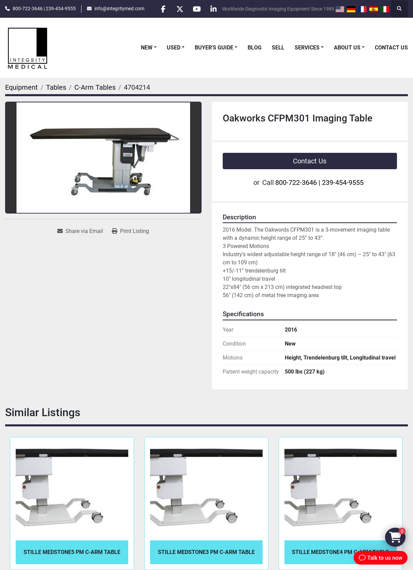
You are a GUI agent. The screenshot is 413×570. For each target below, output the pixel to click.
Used (173, 47)
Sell (278, 47)
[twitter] (178, 8)
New (146, 47)
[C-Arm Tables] (95, 87)
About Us (347, 47)
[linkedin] (213, 8)
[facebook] (160, 8)
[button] (149, 48)
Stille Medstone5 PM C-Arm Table (72, 552)
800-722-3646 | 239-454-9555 (44, 8)
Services (307, 47)
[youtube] (195, 8)
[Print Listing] (130, 231)
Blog (255, 47)
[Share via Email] (80, 231)
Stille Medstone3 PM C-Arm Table (206, 552)
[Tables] (56, 87)
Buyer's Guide (214, 47)
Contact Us (391, 47)
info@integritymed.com (119, 8)
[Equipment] (21, 87)
